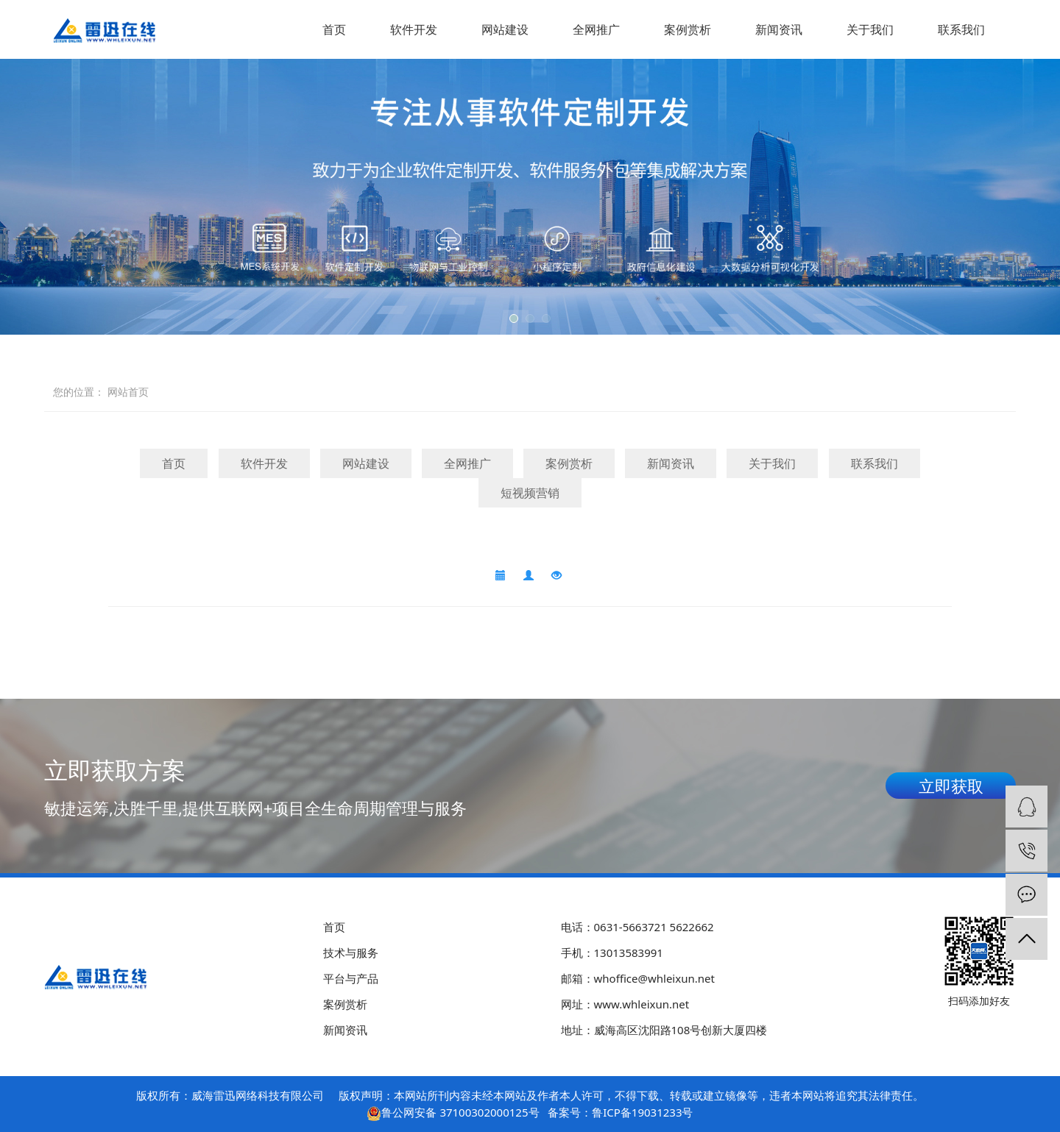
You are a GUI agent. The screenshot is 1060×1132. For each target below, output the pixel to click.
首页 (334, 29)
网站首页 (128, 392)
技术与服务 (350, 952)
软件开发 (413, 29)
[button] (513, 318)
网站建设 (505, 29)
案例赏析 (687, 29)
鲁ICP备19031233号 (642, 1112)
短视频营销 (530, 493)
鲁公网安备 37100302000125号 (460, 1112)
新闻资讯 (778, 29)
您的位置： (79, 392)
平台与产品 (350, 978)
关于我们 (870, 29)
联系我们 (961, 29)
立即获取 (951, 786)
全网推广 (596, 29)
